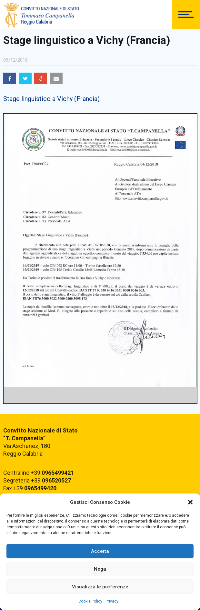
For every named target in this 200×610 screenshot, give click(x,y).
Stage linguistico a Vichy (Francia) (51, 99)
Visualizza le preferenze (100, 587)
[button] (190, 502)
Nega (100, 569)
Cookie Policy (90, 601)
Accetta (100, 551)
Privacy (111, 601)
